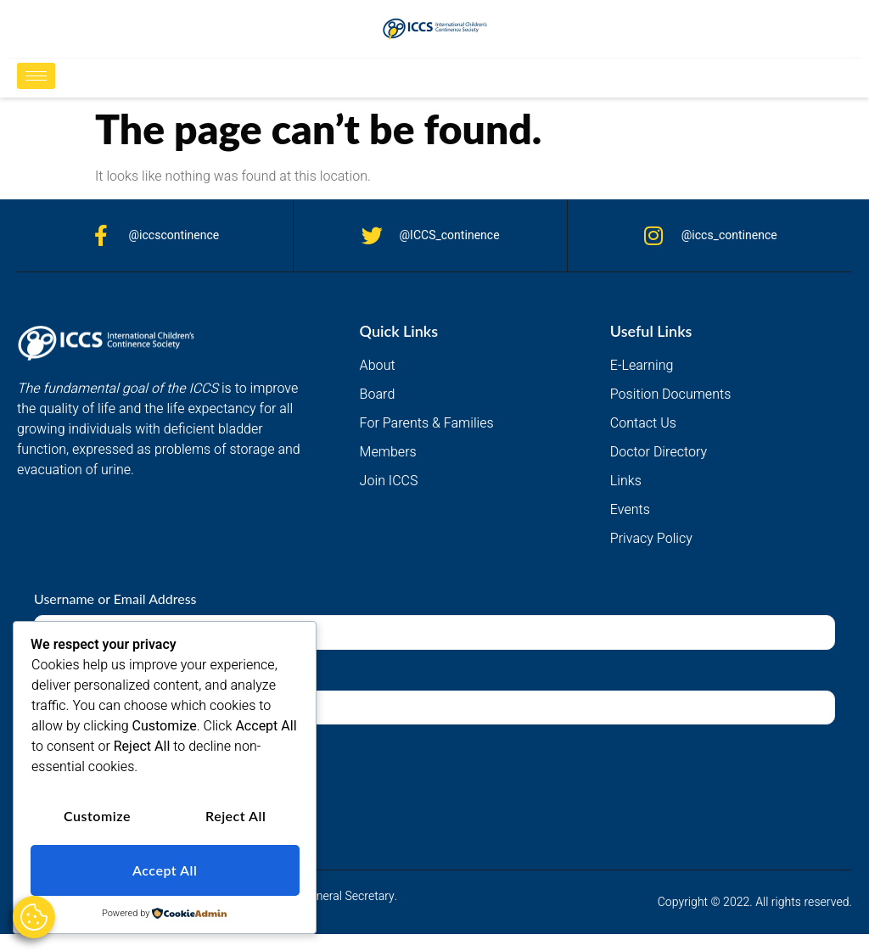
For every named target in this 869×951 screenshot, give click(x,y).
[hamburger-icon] (36, 76)
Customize (97, 816)
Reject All (235, 816)
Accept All (164, 871)
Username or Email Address (115, 598)
